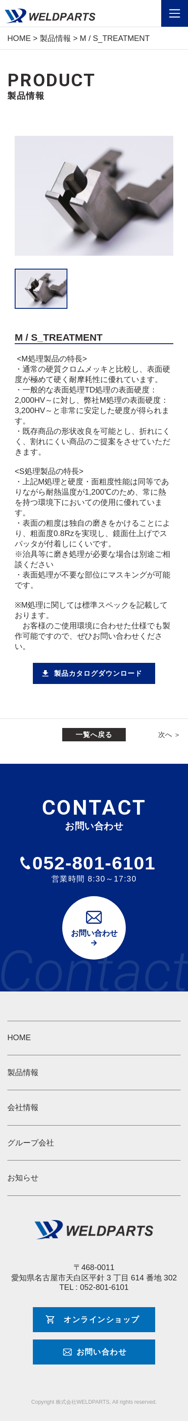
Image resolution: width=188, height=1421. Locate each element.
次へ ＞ (169, 734)
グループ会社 (30, 1143)
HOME (19, 1037)
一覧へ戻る (94, 734)
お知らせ (22, 1177)
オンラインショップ (101, 1319)
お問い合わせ (94, 933)
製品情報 (22, 1072)
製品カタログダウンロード (98, 673)
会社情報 (22, 1107)
